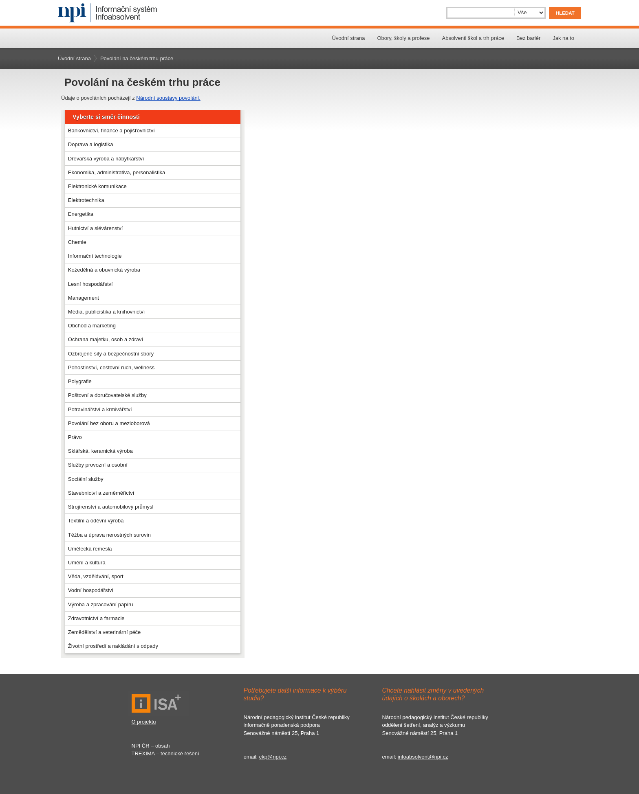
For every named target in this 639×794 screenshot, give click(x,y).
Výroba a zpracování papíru (100, 604)
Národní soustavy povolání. (168, 98)
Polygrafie (80, 381)
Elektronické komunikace (97, 186)
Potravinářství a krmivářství (100, 409)
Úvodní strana (348, 38)
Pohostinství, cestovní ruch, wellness (111, 367)
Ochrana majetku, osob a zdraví (105, 339)
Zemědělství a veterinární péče (104, 632)
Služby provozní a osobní (98, 465)
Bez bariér (528, 38)
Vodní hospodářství (90, 590)
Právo (75, 437)
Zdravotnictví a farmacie (96, 618)
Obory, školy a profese (403, 38)
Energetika (80, 214)
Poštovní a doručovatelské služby (107, 395)
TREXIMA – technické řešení (165, 753)
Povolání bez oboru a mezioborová (109, 423)
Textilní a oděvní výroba (96, 521)
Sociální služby (86, 479)
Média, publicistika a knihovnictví (106, 312)
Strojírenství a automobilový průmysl (111, 507)
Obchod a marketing (92, 325)
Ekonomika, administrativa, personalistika (116, 172)
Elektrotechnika (86, 200)
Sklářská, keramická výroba (100, 451)
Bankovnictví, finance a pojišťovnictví (111, 130)
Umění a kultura (87, 562)
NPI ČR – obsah (151, 746)
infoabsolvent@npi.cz (423, 757)
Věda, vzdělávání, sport (95, 576)
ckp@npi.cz (272, 757)
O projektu (144, 722)
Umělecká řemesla (90, 549)
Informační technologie (95, 256)
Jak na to (563, 38)
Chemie (77, 242)
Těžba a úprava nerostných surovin (109, 535)
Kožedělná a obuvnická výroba (104, 270)
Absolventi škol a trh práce (473, 38)
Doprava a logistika (90, 144)
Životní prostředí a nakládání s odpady (113, 646)
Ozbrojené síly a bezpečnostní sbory (111, 354)
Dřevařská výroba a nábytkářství (106, 159)
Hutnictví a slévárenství (95, 228)
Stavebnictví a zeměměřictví (101, 493)
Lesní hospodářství (90, 284)
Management (83, 298)
